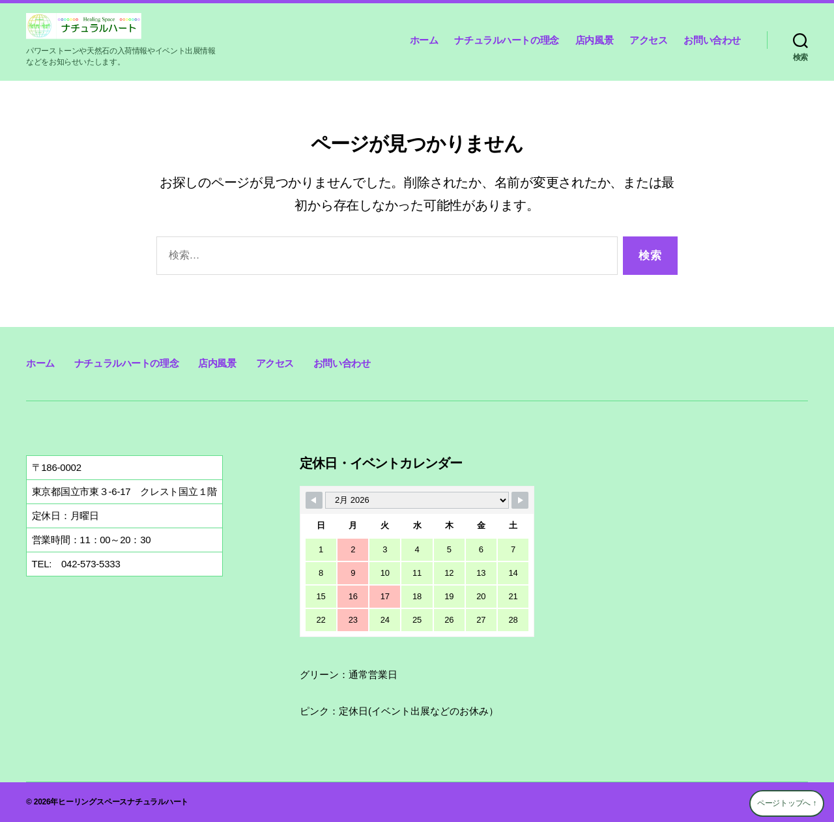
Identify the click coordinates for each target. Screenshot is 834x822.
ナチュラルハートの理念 (506, 40)
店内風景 (594, 40)
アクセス (648, 40)
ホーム (424, 40)
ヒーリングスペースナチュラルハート (123, 801)
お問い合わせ (712, 40)
